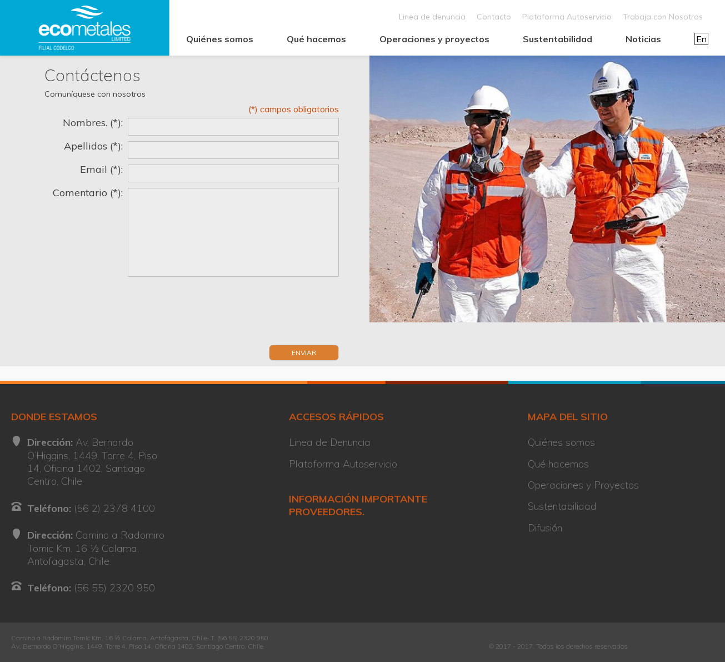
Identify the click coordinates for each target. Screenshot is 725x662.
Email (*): (101, 170)
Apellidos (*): (93, 146)
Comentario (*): (88, 193)
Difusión (545, 527)
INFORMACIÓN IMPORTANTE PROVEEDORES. (358, 505)
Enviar (304, 353)
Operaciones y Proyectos (583, 485)
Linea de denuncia (432, 17)
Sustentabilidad (557, 38)
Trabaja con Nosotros (663, 17)
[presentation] (128, 314)
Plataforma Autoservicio (567, 17)
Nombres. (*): (93, 123)
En (701, 38)
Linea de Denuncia (330, 442)
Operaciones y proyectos (434, 38)
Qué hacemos (316, 38)
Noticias (643, 38)
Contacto (494, 17)
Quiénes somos (219, 38)
